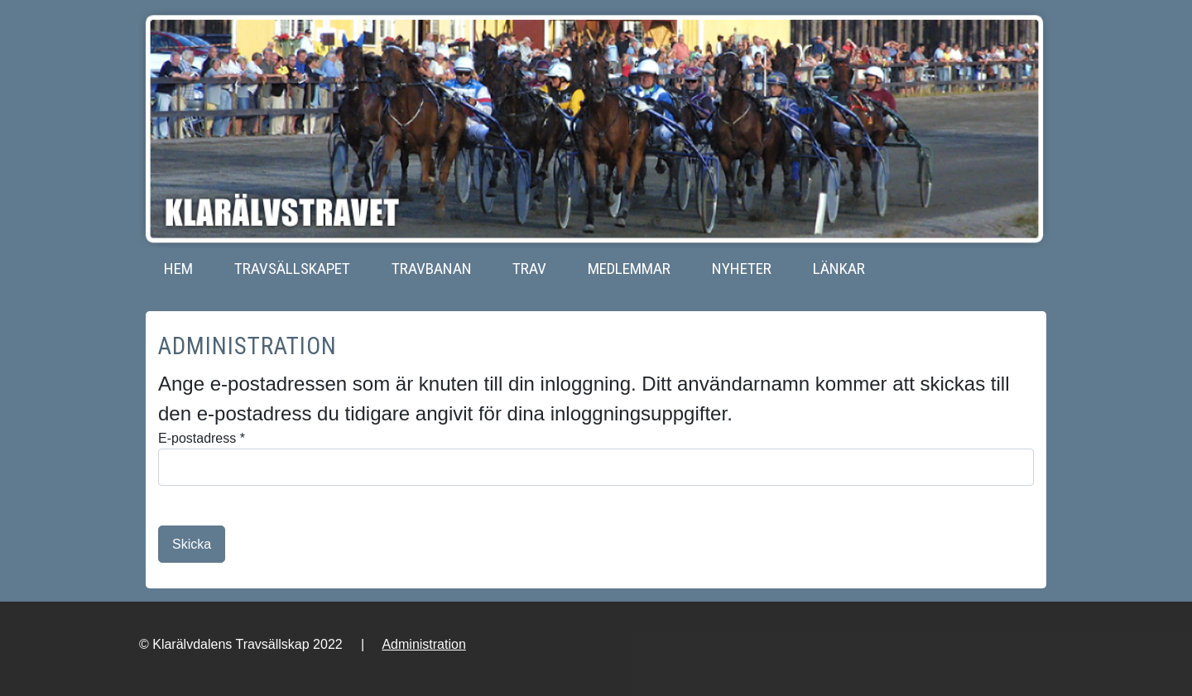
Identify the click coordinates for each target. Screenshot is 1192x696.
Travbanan (432, 268)
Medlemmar (629, 268)
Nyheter (741, 268)
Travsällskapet (292, 268)
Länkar (839, 268)
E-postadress (201, 438)
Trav (529, 268)
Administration (423, 644)
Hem (178, 268)
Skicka (191, 544)
